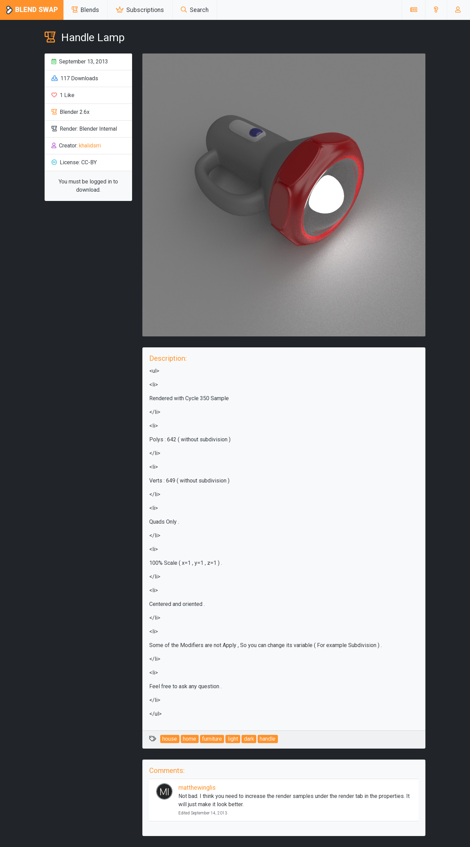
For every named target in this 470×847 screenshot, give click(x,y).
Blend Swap (31, 10)
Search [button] (195, 10)
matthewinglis (197, 787)
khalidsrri (90, 145)
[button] (436, 10)
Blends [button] (85, 10)
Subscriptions (140, 10)
